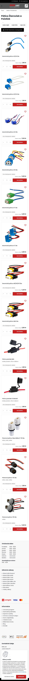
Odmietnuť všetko (9, 676)
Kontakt (5, 626)
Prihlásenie (15, 1)
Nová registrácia (24, 1)
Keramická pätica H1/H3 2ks (10, 56)
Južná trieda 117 (6, 649)
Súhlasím (21, 677)
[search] (26, 5)
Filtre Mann (6, 587)
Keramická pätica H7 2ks (9, 208)
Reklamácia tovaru (8, 622)
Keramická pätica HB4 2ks (10, 321)
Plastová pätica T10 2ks (9, 477)
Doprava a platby (8, 614)
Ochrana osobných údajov (10, 616)
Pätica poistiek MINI (8, 359)
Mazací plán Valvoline (9, 583)
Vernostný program (8, 609)
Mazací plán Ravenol (9, 573)
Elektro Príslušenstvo (11, 10)
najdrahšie (14, 25)
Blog (4, 624)
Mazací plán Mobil (8, 575)
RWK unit (4, 647)
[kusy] (6, 66)
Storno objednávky (8, 618)
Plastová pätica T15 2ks (9, 517)
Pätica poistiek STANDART (10, 398)
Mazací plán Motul (8, 579)
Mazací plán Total (8, 577)
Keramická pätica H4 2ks (10, 132)
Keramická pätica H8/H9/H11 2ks (12, 283)
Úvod (2, 10)
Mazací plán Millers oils (9, 581)
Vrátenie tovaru (7, 620)
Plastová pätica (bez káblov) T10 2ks (13, 438)
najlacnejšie (5, 25)
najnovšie (22, 25)
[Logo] (14, 6)
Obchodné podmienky (9, 611)
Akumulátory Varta (8, 585)
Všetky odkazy (7, 589)
